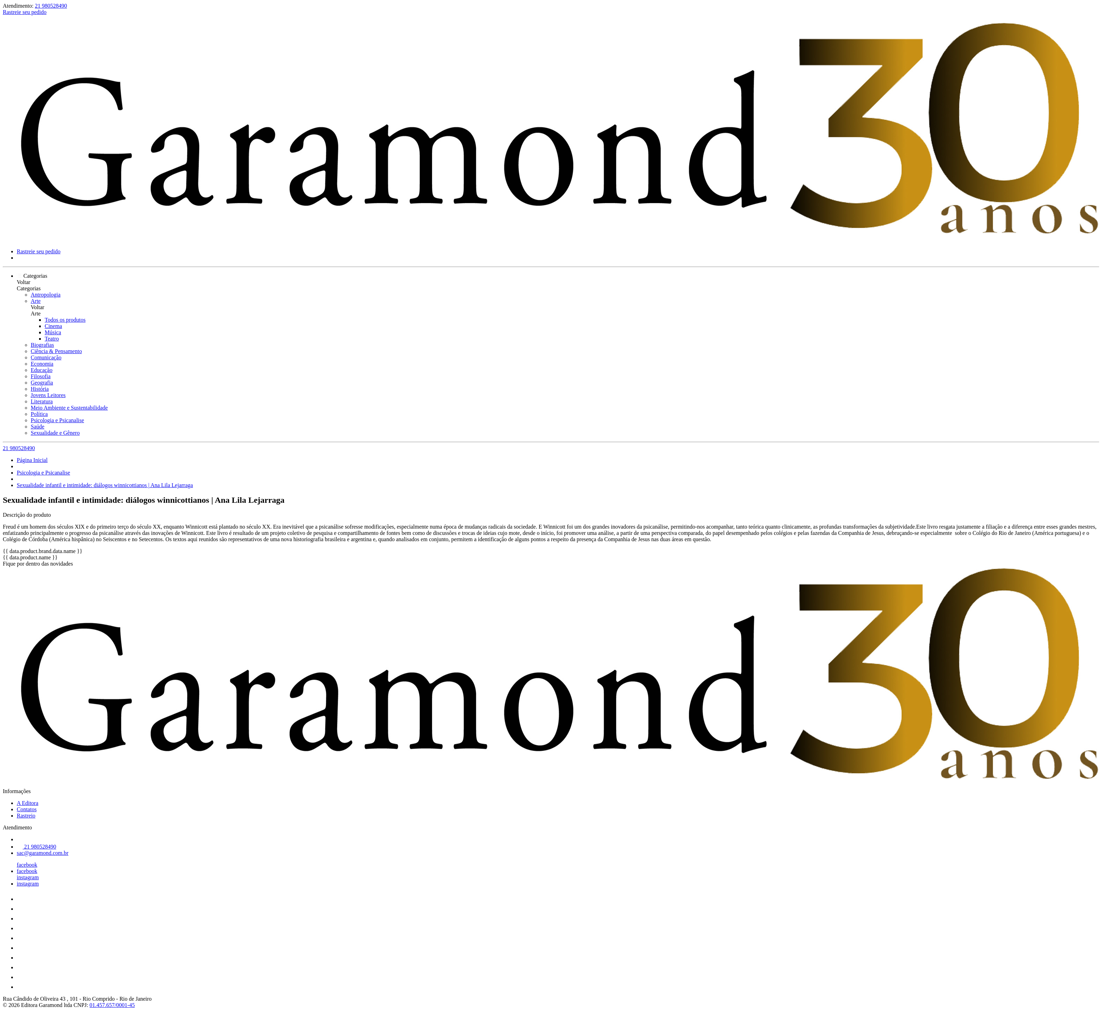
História (40, 389)
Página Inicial (32, 460)
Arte (35, 301)
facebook (27, 865)
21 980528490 (51, 6)
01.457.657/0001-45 (112, 1005)
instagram (28, 877)
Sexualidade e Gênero (55, 433)
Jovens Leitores (48, 395)
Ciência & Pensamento (56, 351)
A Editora (27, 803)
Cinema (53, 326)
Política (39, 414)
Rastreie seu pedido (24, 12)
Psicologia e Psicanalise (57, 420)
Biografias (42, 345)
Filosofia (41, 376)
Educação (41, 370)
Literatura (42, 401)
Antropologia (45, 295)
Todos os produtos (65, 320)
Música (53, 332)
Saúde (37, 427)
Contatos (27, 809)
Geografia (42, 383)
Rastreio (26, 816)
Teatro (52, 339)
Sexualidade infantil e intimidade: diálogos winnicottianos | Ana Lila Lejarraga (105, 485)
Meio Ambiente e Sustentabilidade (69, 408)
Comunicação (46, 357)
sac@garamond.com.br (42, 853)
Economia (42, 364)
